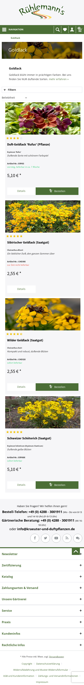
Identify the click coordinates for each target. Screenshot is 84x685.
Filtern (10, 89)
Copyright (27, 663)
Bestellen (57, 191)
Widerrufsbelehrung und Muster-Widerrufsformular (40, 669)
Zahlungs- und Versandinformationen (58, 675)
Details (21, 191)
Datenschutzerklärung (48, 663)
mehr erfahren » (59, 79)
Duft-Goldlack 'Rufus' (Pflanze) (28, 144)
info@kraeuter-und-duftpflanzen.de (46, 529)
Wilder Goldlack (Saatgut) (25, 340)
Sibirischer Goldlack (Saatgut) (28, 242)
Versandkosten (56, 656)
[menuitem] (12, 29)
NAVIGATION (12, 29)
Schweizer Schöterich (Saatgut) (29, 438)
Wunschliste (65, 30)
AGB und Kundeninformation (18, 675)
